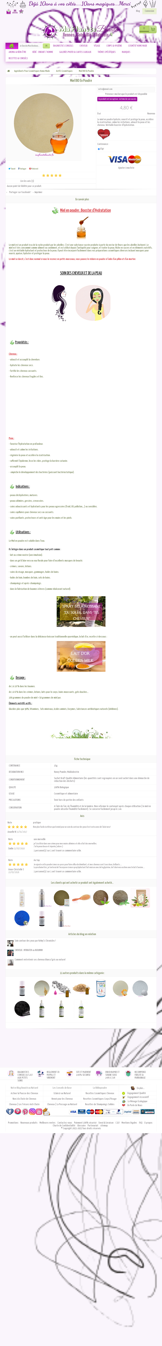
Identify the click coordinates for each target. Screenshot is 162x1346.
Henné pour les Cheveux (62, 1099)
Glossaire (81, 1125)
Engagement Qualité (136, 1093)
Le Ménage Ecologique (137, 1101)
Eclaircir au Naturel (62, 1093)
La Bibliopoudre (100, 1088)
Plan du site (14, 12)
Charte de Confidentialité (64, 1125)
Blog (138, 11)
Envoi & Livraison (106, 1123)
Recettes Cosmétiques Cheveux (100, 1093)
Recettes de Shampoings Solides (99, 1104)
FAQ (141, 1123)
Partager (22, 169)
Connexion (149, 11)
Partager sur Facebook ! (20, 192)
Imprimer (38, 192)
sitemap (104, 1125)
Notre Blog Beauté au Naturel (24, 1088)
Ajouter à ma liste (126, 168)
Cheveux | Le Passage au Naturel (62, 1104)
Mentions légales (129, 1123)
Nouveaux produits (29, 1123)
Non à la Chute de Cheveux (24, 1099)
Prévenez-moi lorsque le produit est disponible (126, 94)
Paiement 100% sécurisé (85, 1123)
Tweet (12, 169)
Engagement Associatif (138, 1097)
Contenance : (103, 144)
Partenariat (93, 1125)
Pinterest (33, 169)
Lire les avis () (27, 181)
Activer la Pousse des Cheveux (24, 1093)
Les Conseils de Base (62, 1088)
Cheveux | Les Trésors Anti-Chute (24, 1104)
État (99, 113)
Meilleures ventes (48, 1123)
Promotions (13, 1123)
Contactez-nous (8, 12)
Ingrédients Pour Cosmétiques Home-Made (32, 71)
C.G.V (118, 1123)
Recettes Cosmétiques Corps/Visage (100, 1099)
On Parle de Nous (134, 1105)
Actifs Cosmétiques (64, 71)
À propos (148, 1123)
